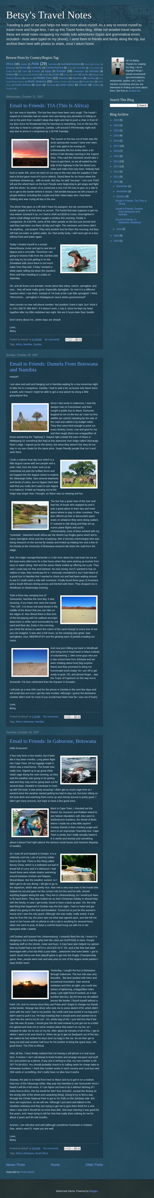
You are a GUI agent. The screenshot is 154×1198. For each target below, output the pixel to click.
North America (37, 81)
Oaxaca (75, 81)
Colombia (80, 68)
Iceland (35, 74)
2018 (117, 140)
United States (66, 85)
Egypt (48, 71)
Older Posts (94, 1165)
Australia (52, 64)
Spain (38, 85)
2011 (117, 176)
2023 (117, 120)
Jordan (55, 74)
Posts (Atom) (27, 1172)
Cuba (24, 71)
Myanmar (78, 78)
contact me (134, 91)
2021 (117, 130)
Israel (45, 74)
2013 (117, 166)
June (119, 229)
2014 (117, 161)
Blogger (93, 1191)
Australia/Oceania (70, 64)
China (70, 68)
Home (55, 1165)
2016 (117, 151)
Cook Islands (94, 68)
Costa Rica (11, 71)
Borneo (97, 64)
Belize (87, 64)
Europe (61, 71)
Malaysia (96, 75)
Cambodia (36, 67)
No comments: (53, 339)
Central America (54, 67)
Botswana (10, 68)
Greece (10, 74)
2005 (117, 241)
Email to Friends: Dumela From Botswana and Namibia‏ (129, 211)
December (122, 186)
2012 (117, 171)
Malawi (85, 74)
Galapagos (79, 71)
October (121, 196)
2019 (117, 135)
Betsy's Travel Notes (49, 15)
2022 (117, 125)
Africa (9, 64)
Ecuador (36, 71)
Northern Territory (60, 82)
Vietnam (83, 85)
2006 (117, 235)
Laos (75, 74)
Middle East (44, 78)
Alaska (24, 64)
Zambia (95, 85)
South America (23, 85)
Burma (22, 67)
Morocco (63, 78)
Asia (35, 63)
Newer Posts (15, 1165)
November (122, 191)
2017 (117, 146)
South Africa (41, 1153)
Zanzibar (9, 88)
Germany (94, 71)
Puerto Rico (88, 81)
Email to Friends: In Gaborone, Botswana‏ (53, 741)
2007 (117, 182)
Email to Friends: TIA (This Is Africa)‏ (49, 105)
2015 (117, 156)
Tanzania (50, 85)
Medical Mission (13, 78)
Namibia (91, 78)
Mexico (29, 78)
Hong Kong (23, 75)
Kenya (66, 75)
